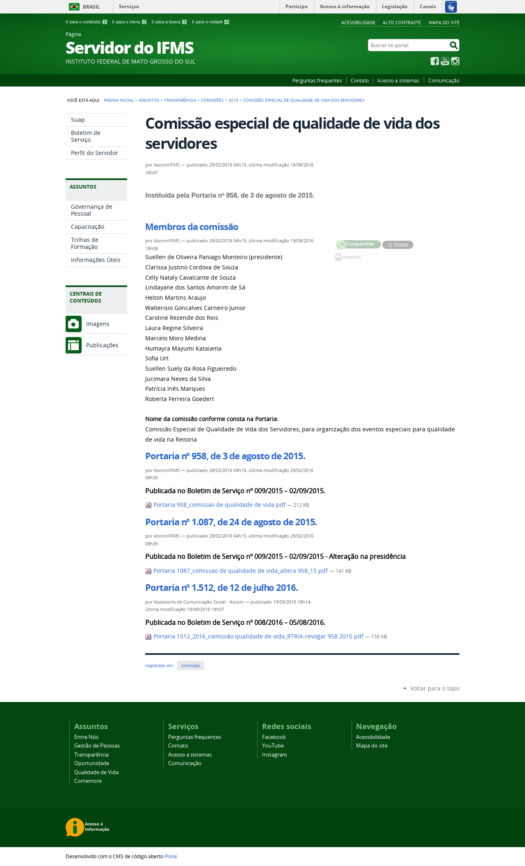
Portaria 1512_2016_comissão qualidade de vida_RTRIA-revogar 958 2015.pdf (255, 636)
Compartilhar (341, 245)
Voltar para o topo (434, 688)
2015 (233, 100)
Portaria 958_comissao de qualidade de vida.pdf (216, 504)
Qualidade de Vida (96, 772)
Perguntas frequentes (317, 80)
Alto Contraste (402, 22)
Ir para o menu (129, 21)
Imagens (98, 324)
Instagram (455, 61)
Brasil (91, 6)
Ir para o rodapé (211, 21)
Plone (170, 856)
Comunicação (443, 80)
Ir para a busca (169, 21)
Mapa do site (444, 22)
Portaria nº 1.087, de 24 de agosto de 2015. (231, 522)
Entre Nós (86, 737)
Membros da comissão (191, 227)
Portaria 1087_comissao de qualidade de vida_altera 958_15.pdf (237, 570)
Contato (360, 80)
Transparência (180, 100)
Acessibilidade (358, 22)
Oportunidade (91, 763)
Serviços (129, 6)
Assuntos (149, 100)
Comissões (212, 100)
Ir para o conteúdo (86, 21)
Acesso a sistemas (398, 80)
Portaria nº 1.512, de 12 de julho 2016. (221, 587)
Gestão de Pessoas (97, 745)
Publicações (102, 345)
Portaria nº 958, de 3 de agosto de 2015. (225, 456)
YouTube (445, 61)
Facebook (435, 61)
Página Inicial (119, 100)
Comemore (88, 780)
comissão (190, 665)
